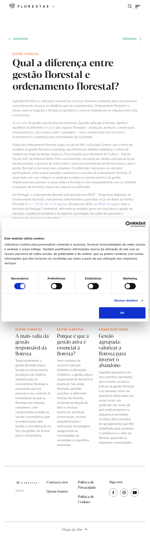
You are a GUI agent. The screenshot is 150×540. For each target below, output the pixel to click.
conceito (22, 123)
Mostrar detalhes (126, 300)
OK (122, 312)
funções (49, 127)
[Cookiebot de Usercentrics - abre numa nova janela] (128, 224)
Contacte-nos (57, 482)
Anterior (20, 39)
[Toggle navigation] (137, 6)
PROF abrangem (109, 204)
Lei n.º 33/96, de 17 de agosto (46, 204)
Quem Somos (57, 492)
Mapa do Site (72, 530)
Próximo (130, 39)
